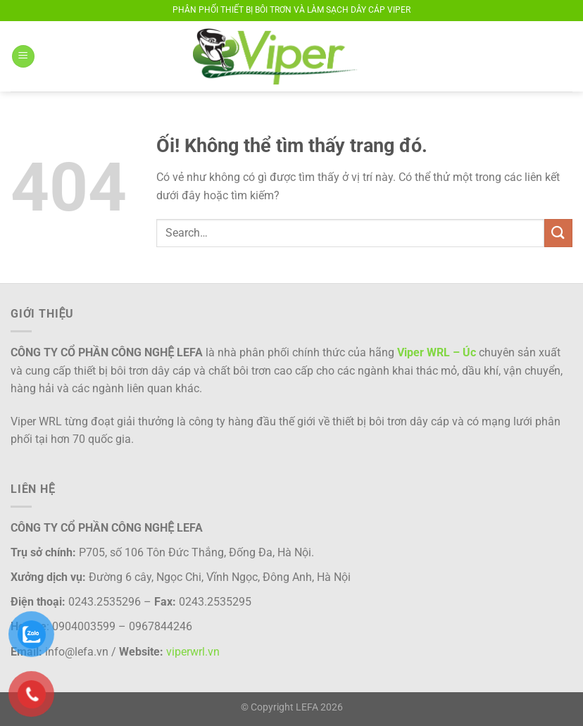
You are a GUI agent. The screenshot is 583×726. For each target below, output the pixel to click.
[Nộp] (558, 232)
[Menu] (23, 56)
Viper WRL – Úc (436, 352)
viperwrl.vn (193, 651)
